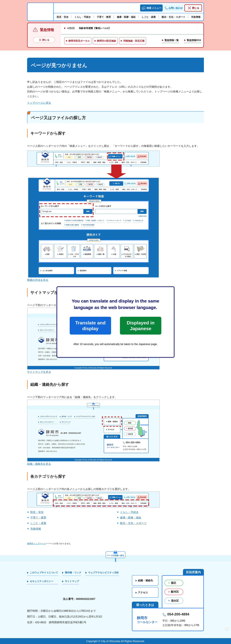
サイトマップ (72, 581)
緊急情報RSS (194, 40)
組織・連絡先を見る (39, 463)
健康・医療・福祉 (130, 517)
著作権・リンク (73, 572)
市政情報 (35, 528)
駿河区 (175, 591)
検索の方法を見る (37, 280)
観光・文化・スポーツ (133, 523)
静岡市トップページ (36, 543)
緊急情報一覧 (172, 40)
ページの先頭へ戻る (115, 555)
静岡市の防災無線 (106, 41)
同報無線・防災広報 (134, 41)
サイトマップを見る (39, 371)
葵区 (173, 582)
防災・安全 (37, 512)
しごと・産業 (38, 523)
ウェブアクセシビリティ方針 (103, 572)
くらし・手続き (129, 512)
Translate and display (90, 325)
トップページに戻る (39, 102)
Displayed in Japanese (140, 325)
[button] (151, 7)
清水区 (175, 600)
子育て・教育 (38, 517)
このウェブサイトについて (44, 572)
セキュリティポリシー (41, 581)
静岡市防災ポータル (79, 41)
